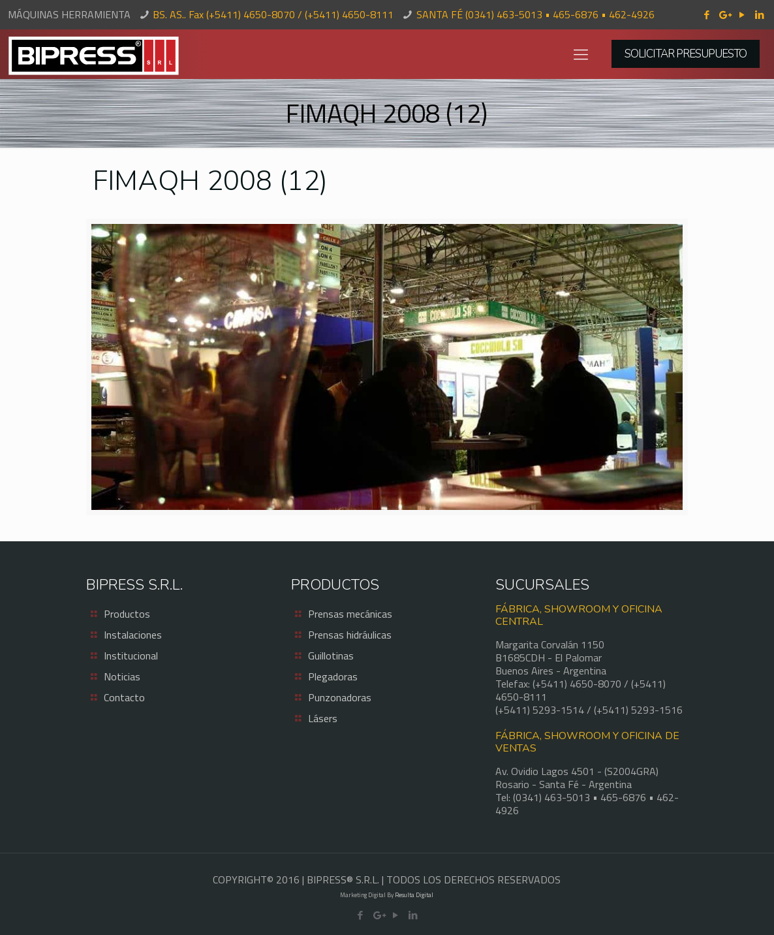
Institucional (131, 655)
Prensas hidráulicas (350, 634)
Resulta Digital (414, 895)
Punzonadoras (339, 697)
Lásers (322, 718)
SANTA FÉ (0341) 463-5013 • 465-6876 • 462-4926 (535, 14)
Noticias (122, 676)
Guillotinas (331, 655)
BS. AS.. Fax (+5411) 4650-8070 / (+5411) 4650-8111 (273, 14)
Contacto (124, 697)
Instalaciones (133, 634)
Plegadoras (333, 676)
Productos (127, 614)
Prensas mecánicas (350, 614)
